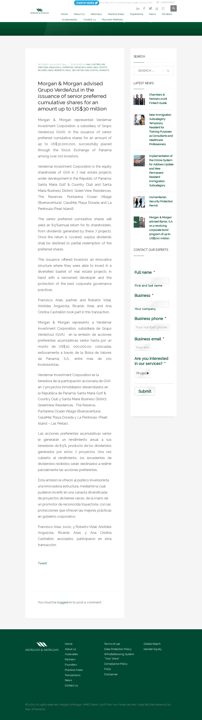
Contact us (71, 685)
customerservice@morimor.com (134, 2)
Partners (70, 659)
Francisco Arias (83, 67)
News (68, 680)
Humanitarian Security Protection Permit (161, 201)
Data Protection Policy (118, 649)
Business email (149, 339)
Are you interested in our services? (151, 361)
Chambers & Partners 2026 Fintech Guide (158, 99)
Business (143, 295)
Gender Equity (153, 649)
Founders (71, 664)
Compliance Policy (116, 663)
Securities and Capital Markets (90, 70)
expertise (67, 67)
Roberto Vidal (62, 70)
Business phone (150, 318)
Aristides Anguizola (49, 67)
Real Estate (100, 67)
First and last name (148, 285)
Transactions (72, 675)
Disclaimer (111, 674)
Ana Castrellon (95, 64)
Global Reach (152, 643)
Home (68, 643)
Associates (71, 654)
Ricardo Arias (45, 70)
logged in (65, 602)
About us (70, 649)
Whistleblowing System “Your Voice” (119, 656)
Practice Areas (74, 669)
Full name (144, 272)
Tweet (42, 563)
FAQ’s (107, 669)
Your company (145, 309)
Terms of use (112, 643)
